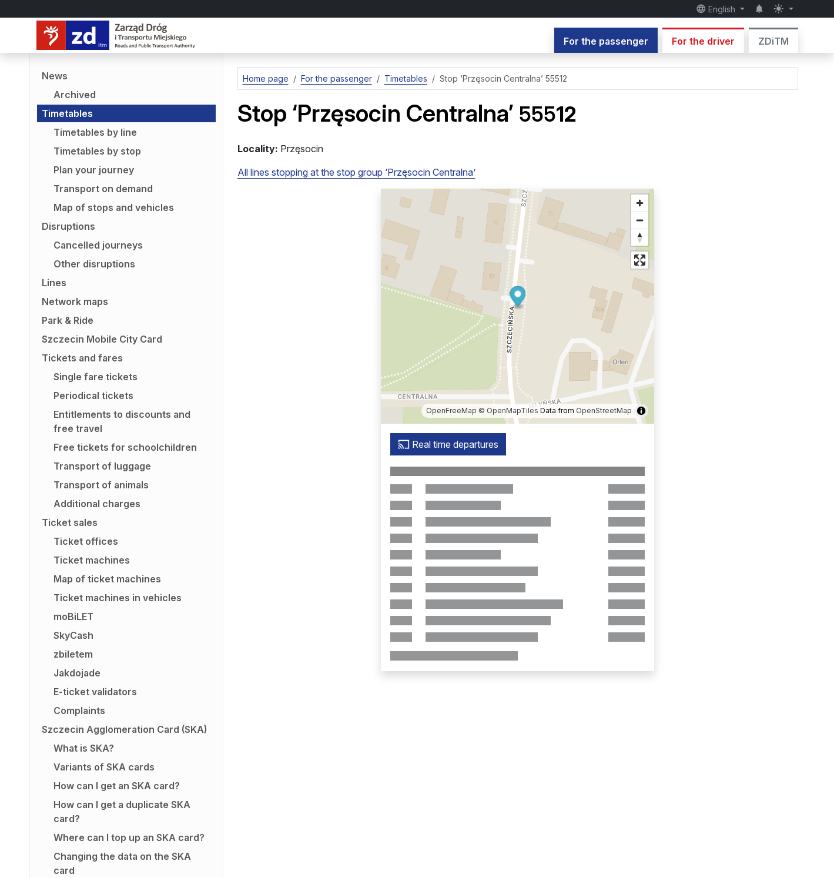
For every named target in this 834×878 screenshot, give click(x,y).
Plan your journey (93, 170)
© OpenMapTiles (508, 410)
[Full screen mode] (639, 260)
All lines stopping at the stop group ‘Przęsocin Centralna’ (356, 172)
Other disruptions (94, 264)
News (55, 76)
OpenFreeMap (451, 410)
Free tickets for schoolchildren (125, 447)
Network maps (75, 301)
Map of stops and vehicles (113, 207)
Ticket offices (85, 541)
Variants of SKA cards (104, 767)
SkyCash (73, 635)
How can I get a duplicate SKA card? (121, 812)
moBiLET (73, 616)
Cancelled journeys (98, 245)
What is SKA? (83, 748)
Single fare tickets (95, 377)
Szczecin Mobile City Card (102, 339)
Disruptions (68, 226)
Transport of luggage (102, 466)
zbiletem (73, 654)
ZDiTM (773, 41)
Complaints (79, 710)
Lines (54, 283)
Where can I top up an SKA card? (129, 837)
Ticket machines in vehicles (117, 598)
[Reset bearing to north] (639, 237)
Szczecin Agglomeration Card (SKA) (124, 729)
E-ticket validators (95, 692)
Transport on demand (103, 189)
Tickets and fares (82, 358)
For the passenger (606, 41)
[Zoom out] (639, 220)
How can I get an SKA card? (116, 786)
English (717, 9)
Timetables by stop (97, 151)
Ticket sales (70, 522)
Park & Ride (67, 320)
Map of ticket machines (107, 579)
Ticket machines (91, 560)
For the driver (703, 41)
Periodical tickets (93, 395)
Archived (74, 94)
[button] (517, 298)
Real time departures (448, 444)
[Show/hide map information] (641, 411)
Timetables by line (95, 132)
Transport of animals (101, 485)
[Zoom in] (639, 203)
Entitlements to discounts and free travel (121, 421)
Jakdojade (77, 673)
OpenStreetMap (604, 410)
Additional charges (96, 504)
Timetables (67, 113)
